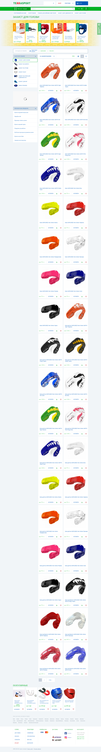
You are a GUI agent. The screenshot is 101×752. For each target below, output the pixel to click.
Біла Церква (72, 720)
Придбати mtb (18, 116)
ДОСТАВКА (18, 732)
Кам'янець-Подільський (33, 722)
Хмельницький (20, 720)
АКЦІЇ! (59, 3)
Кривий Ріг (41, 718)
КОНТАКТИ (30, 743)
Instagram (68, 737)
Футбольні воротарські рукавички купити (24, 132)
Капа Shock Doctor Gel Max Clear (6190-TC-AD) (19, 37)
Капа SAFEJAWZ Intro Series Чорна (48, 325)
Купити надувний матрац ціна (21, 112)
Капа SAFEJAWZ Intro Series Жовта (49, 222)
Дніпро (26, 718)
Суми (14, 720)
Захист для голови (22, 60)
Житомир (82, 718)
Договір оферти (37, 749)
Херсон (62, 718)
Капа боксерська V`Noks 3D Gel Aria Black (31, 37)
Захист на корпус (21, 64)
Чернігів (71, 718)
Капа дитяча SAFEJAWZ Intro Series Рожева (51, 565)
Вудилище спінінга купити (21, 120)
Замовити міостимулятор (20, 140)
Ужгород (25, 722)
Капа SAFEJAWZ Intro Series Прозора (74, 256)
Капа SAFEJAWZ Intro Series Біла (73, 188)
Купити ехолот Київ (19, 136)
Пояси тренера (20, 85)
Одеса (22, 718)
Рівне (25, 720)
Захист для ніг (20, 81)
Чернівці (46, 720)
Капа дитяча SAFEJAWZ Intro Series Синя (75, 565)
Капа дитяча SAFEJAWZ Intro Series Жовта (50, 497)
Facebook (68, 733)
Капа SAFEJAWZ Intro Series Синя (73, 291)
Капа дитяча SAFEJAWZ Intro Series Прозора (76, 531)
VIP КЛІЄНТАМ (31, 736)
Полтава (67, 718)
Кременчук (52, 720)
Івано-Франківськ (59, 720)
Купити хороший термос (20, 124)
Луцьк (77, 720)
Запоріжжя (35, 718)
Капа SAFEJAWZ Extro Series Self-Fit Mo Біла (76, 119)
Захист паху (20, 72)
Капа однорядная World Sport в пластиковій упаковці (31, 702)
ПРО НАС (29, 739)
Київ (14, 718)
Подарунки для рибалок (20, 128)
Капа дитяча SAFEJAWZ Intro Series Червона (76, 497)
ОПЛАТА (17, 736)
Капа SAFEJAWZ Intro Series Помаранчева (50, 256)
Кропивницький (31, 720)
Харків (17, 718)
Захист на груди (21, 68)
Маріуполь (52, 718)
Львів (30, 718)
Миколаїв (46, 718)
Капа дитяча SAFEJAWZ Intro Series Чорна (50, 600)
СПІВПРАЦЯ (30, 732)
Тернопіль (66, 720)
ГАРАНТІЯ (17, 739)
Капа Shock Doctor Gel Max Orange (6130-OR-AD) (56, 37)
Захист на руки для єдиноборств (22, 76)
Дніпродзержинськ (39, 720)
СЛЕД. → (51, 680)
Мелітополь (82, 720)
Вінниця (57, 718)
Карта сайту (30, 749)
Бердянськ (20, 722)
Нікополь (15, 722)
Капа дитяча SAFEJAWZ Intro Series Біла (75, 462)
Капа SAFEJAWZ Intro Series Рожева (49, 291)
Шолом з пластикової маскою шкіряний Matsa (56, 702)
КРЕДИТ (17, 743)
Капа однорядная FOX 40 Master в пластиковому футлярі (44, 702)
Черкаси (76, 718)
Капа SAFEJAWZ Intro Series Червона (74, 222)
